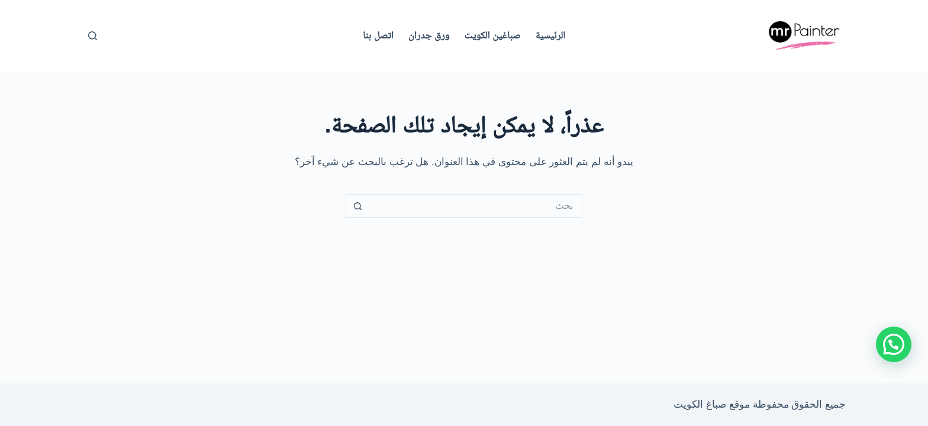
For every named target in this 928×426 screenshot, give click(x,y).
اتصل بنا (378, 35)
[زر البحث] (357, 206)
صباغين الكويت (493, 35)
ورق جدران (429, 35)
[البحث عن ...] (475, 206)
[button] (893, 344)
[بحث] (92, 35)
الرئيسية (550, 35)
